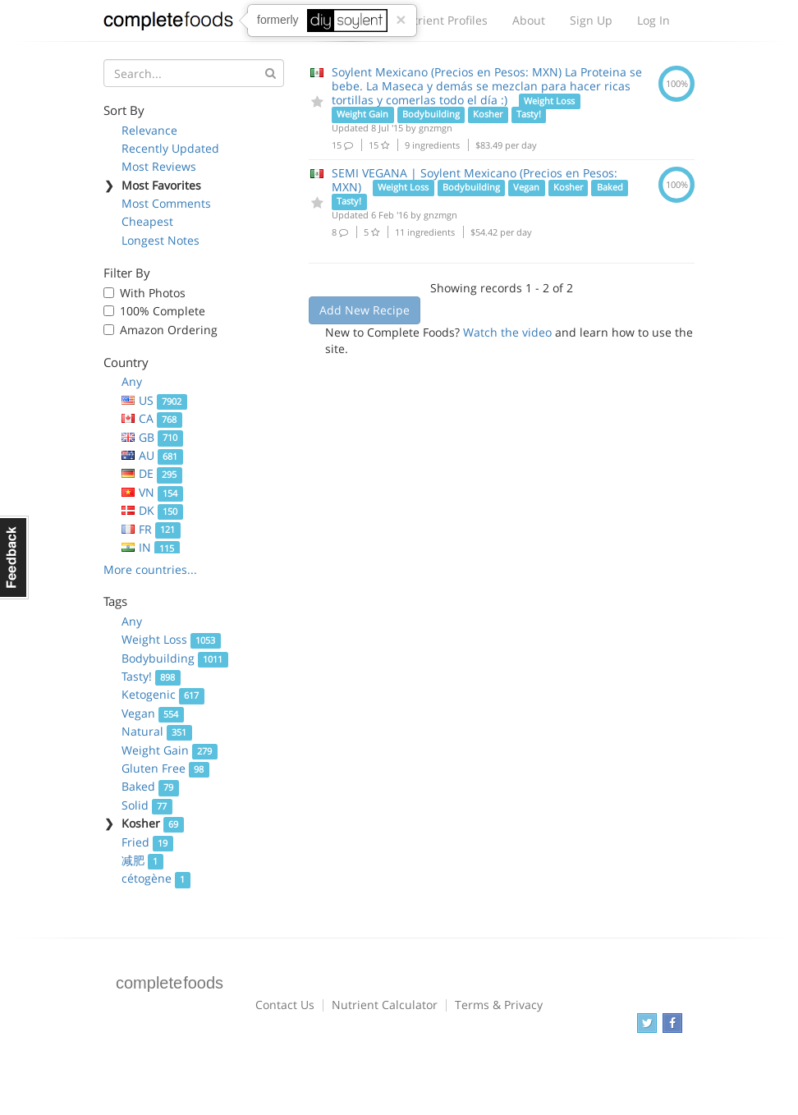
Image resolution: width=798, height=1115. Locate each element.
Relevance (149, 130)
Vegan (153, 713)
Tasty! (151, 676)
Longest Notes (161, 240)
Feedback (14, 557)
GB (152, 437)
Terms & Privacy (499, 1004)
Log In (653, 20)
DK (152, 510)
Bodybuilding (175, 658)
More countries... (150, 569)
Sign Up (591, 20)
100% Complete (162, 311)
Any (132, 381)
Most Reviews (159, 166)
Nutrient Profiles (442, 20)
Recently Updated (170, 148)
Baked (150, 786)
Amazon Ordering (169, 329)
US (154, 400)
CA (152, 418)
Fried (147, 842)
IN (151, 547)
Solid (147, 805)
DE (152, 473)
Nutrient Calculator (385, 1004)
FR (151, 529)
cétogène (156, 878)
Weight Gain (170, 750)
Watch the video (507, 332)
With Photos (153, 293)
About (528, 20)
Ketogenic (163, 694)
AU (152, 455)
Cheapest (147, 221)
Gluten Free (165, 768)
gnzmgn (435, 128)
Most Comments (166, 203)
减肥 (142, 860)
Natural (157, 731)
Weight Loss (171, 639)
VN (152, 492)
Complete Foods (168, 23)
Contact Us (284, 1004)
